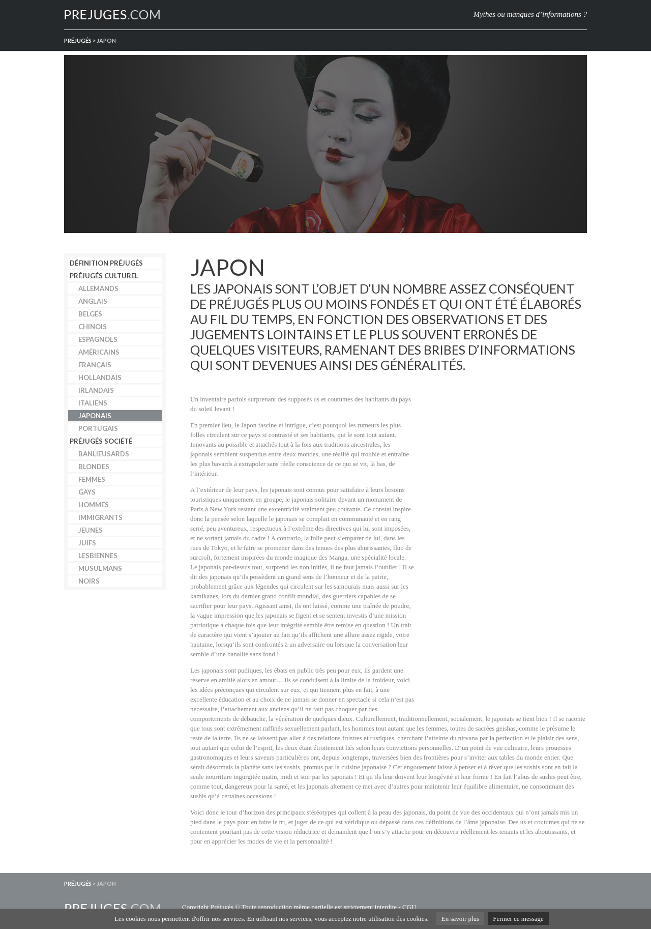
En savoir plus (460, 918)
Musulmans (100, 568)
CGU (409, 907)
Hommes (93, 505)
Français (94, 365)
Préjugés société (101, 441)
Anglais (92, 301)
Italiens (92, 403)
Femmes (91, 479)
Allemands (98, 288)
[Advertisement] (510, 550)
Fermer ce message (518, 918)
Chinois (92, 327)
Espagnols (97, 339)
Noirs (89, 581)
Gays (87, 492)
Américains (99, 352)
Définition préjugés (106, 263)
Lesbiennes (97, 555)
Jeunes (90, 530)
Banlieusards (103, 454)
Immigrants (100, 517)
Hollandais (100, 377)
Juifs (87, 543)
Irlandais (96, 390)
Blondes (93, 466)
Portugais (98, 428)
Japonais (94, 416)
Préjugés (78, 40)
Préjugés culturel (104, 276)
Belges (90, 314)
